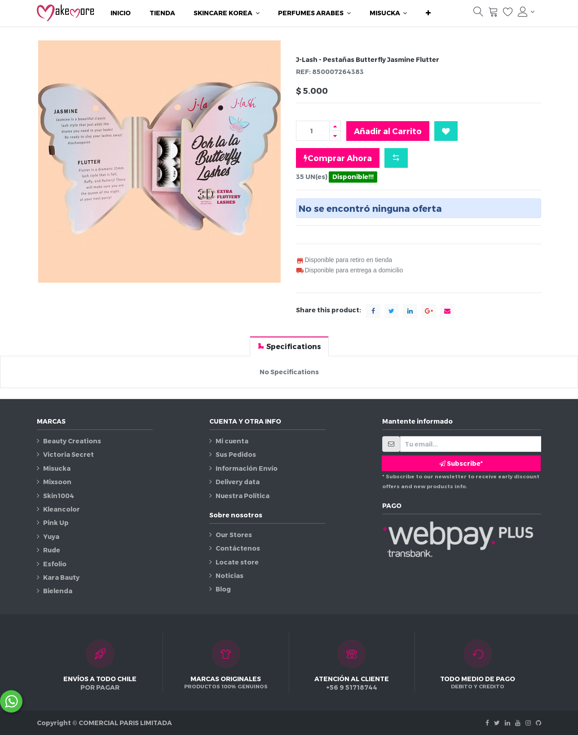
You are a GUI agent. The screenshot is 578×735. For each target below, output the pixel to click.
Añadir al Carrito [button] (388, 131)
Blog (223, 589)
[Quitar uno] (335, 135)
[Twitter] (497, 722)
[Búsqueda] (478, 14)
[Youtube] (518, 722)
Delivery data (238, 482)
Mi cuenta (232, 441)
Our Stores (234, 534)
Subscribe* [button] (461, 463)
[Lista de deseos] (508, 14)
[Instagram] (528, 722)
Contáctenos (238, 548)
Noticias (229, 575)
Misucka (57, 468)
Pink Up (56, 522)
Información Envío (247, 468)
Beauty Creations (72, 441)
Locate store (237, 562)
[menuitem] (120, 13)
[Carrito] (493, 14)
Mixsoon (57, 482)
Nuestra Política (242, 495)
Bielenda (57, 591)
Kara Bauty (61, 577)
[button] (428, 13)
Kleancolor (61, 509)
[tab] (289, 346)
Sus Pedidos (236, 454)
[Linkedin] (507, 722)
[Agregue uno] (335, 126)
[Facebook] (487, 722)
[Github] (538, 722)
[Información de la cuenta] (526, 12)
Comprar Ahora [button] (338, 158)
